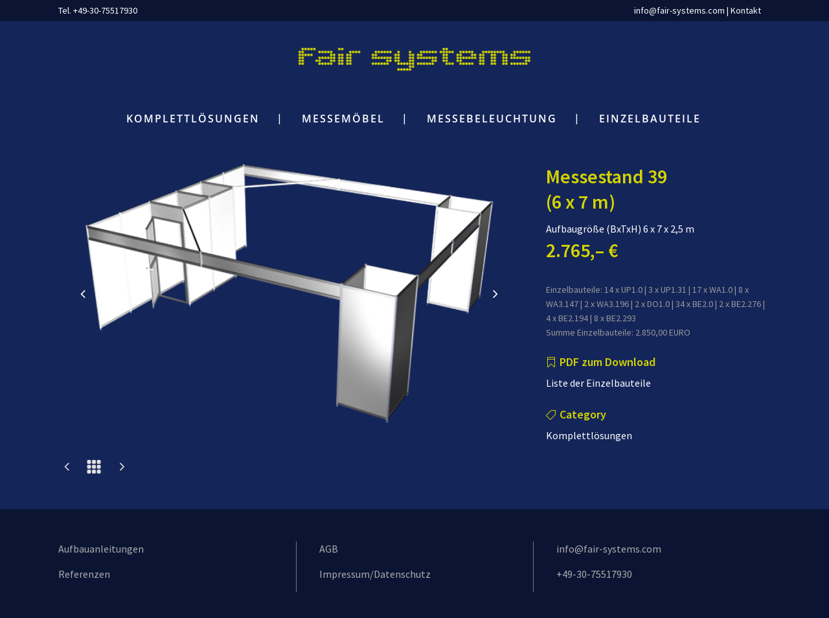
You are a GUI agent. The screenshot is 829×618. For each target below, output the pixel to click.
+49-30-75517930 (594, 573)
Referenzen (84, 573)
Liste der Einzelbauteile (598, 382)
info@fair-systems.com (679, 10)
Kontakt (746, 10)
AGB (328, 548)
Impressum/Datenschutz (375, 573)
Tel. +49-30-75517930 (97, 10)
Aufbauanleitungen (101, 548)
